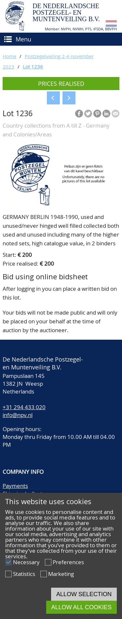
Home (9, 56)
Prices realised (61, 83)
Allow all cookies (81, 607)
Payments (15, 485)
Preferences (68, 562)
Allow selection (84, 594)
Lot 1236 (33, 66)
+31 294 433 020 (24, 407)
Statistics (24, 574)
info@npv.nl (18, 415)
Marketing (61, 574)
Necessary (26, 562)
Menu (23, 39)
